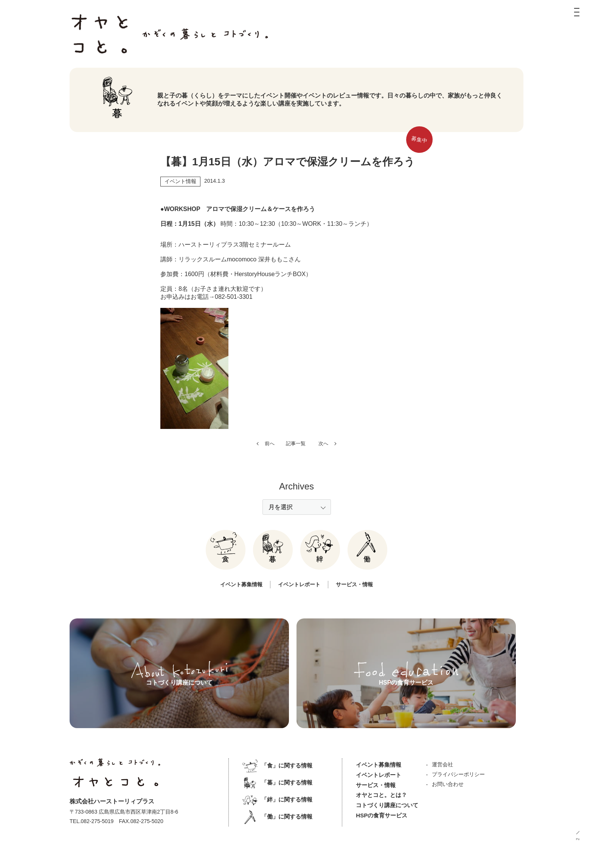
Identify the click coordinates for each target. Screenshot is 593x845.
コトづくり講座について (387, 805)
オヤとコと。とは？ (381, 795)
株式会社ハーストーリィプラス (112, 801)
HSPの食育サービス (381, 815)
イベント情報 (180, 183)
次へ (323, 463)
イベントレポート (299, 604)
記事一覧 (296, 463)
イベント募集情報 (238, 604)
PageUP (581, 839)
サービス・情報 (357, 604)
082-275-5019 (97, 821)
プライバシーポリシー (458, 774)
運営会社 (442, 764)
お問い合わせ (447, 784)
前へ (270, 463)
